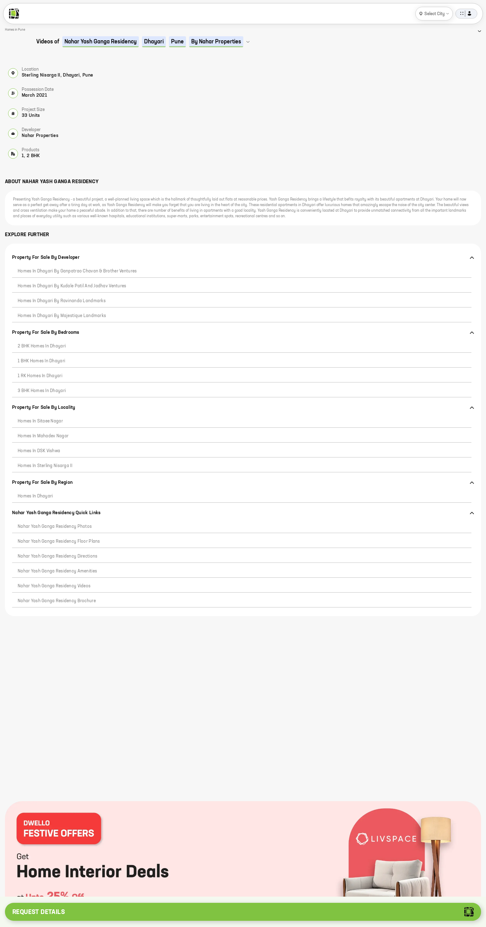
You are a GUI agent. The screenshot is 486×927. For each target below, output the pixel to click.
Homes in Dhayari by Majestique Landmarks (62, 316)
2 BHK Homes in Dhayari (42, 346)
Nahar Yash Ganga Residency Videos (54, 586)
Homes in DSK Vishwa (39, 451)
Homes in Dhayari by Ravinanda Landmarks (62, 301)
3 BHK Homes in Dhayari (42, 391)
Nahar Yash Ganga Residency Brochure (57, 601)
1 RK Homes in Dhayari (40, 376)
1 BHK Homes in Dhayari (41, 361)
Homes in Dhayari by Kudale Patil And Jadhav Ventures (72, 286)
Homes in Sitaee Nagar (40, 421)
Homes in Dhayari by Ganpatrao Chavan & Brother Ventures (77, 271)
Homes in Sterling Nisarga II (45, 466)
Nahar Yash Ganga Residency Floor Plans (59, 541)
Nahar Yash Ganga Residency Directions (57, 556)
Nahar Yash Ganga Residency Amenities (57, 571)
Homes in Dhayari (35, 496)
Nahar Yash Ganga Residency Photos (55, 526)
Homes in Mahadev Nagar (43, 436)
